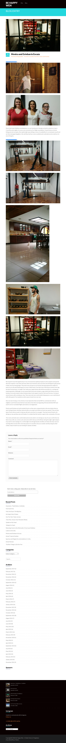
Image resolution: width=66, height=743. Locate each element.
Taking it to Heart (10, 525)
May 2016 (8, 593)
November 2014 (10, 637)
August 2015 (9, 618)
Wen (22, 3)
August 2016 (9, 585)
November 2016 (10, 577)
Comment (11, 458)
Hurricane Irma (10, 508)
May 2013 (8, 651)
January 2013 (9, 659)
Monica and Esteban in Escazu (13, 533)
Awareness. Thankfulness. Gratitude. (15, 506)
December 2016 (10, 574)
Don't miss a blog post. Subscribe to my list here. (21, 489)
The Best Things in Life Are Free (14, 544)
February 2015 (9, 634)
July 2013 (8, 648)
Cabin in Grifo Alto (11, 530)
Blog (26, 3)
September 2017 (10, 568)
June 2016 (8, 590)
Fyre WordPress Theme (12, 740)
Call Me (18, 721)
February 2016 (9, 601)
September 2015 (10, 615)
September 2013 (10, 645)
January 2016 (9, 604)
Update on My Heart (11, 522)
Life (38, 56)
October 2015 (9, 612)
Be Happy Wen (11, 4)
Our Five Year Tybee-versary (13, 517)
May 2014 (8, 640)
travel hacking (46, 56)
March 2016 (9, 599)
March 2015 (9, 632)
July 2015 (8, 621)
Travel (40, 56)
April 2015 (8, 629)
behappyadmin (19, 56)
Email (10, 447)
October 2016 (9, 579)
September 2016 (10, 582)
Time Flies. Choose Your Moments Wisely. (16, 519)
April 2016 (8, 596)
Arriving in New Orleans (12, 514)
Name (10, 441)
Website (10, 453)
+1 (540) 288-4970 (11, 721)
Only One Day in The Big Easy (13, 511)
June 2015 (8, 623)
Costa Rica (31, 56)
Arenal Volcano (10, 541)
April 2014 (8, 643)
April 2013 (8, 654)
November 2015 (10, 610)
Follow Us (8, 717)
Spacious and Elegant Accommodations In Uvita (18, 539)
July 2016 (8, 588)
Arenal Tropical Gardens (12, 536)
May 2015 (8, 626)
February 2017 (9, 571)
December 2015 (10, 607)
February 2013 (9, 656)
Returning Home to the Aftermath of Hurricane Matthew (20, 528)
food (35, 56)
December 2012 (10, 662)
